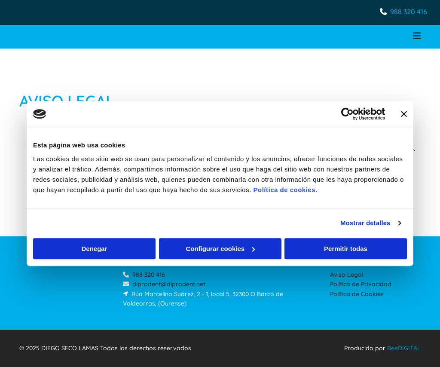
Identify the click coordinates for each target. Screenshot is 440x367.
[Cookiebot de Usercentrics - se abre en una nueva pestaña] (347, 113)
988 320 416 (408, 11)
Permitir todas (345, 248)
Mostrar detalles (365, 222)
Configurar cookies (220, 248)
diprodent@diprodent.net (168, 284)
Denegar (94, 248)
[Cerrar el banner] (404, 114)
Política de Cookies (357, 294)
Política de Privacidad (360, 284)
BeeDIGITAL (404, 348)
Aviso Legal (346, 274)
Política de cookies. (285, 189)
